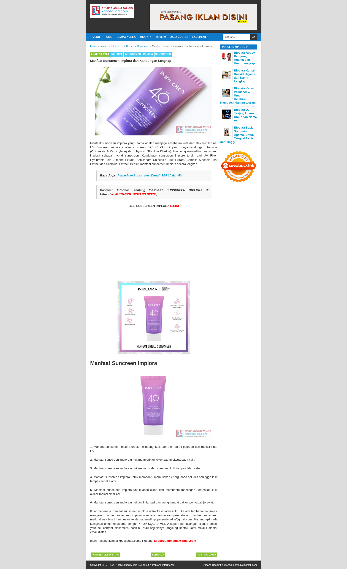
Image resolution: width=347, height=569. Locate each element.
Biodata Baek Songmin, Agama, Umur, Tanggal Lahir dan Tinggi (237, 134)
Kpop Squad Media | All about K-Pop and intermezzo (145, 565)
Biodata (145, 37)
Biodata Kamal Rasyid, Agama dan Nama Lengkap (244, 76)
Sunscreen (163, 54)
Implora (117, 54)
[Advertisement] (153, 245)
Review (161, 37)
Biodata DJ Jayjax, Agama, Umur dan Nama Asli (245, 115)
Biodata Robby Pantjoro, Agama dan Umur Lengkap (244, 58)
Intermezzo (133, 54)
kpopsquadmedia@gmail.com (240, 565)
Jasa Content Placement (188, 37)
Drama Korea (126, 37)
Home (108, 37)
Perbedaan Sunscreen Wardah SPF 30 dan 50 (150, 175)
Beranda (158, 554)
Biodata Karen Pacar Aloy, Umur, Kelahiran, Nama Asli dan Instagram (238, 95)
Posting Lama (206, 554)
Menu (96, 37)
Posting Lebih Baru (105, 554)
